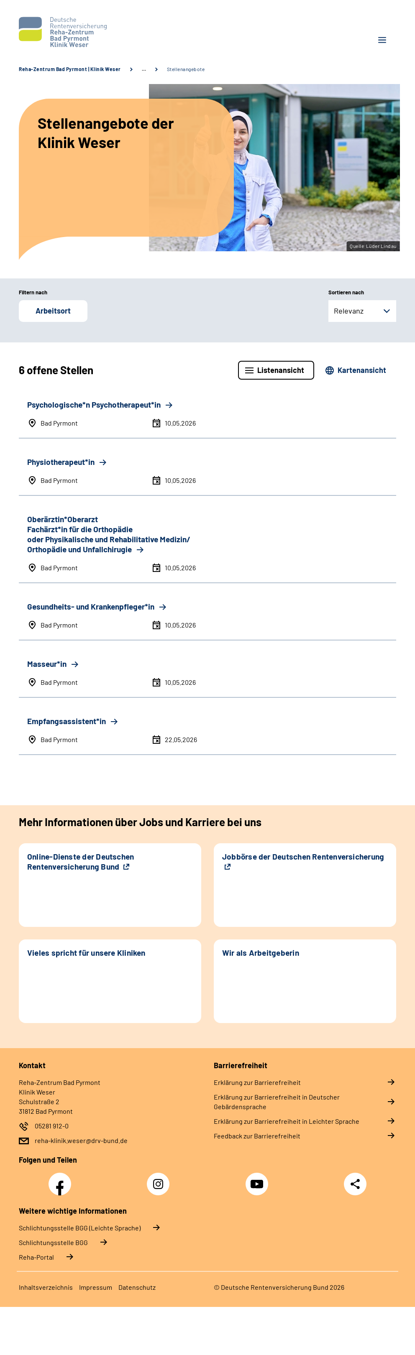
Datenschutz (137, 1287)
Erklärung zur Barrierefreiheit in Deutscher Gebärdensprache (277, 1101)
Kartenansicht (362, 370)
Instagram (160, 1179)
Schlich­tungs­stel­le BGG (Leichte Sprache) (80, 1228)
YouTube (258, 1179)
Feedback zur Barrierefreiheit (257, 1136)
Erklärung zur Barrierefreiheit (257, 1082)
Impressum (95, 1287)
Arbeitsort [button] (53, 310)
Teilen (355, 1184)
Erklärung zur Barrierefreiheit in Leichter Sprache (286, 1121)
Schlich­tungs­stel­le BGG (53, 1242)
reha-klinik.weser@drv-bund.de (81, 1140)
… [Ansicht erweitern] (144, 68)
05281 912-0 (52, 1126)
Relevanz (349, 310)
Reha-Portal (36, 1257)
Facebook (62, 1179)
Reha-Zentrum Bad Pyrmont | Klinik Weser (70, 69)
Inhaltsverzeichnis (46, 1287)
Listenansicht (280, 370)
